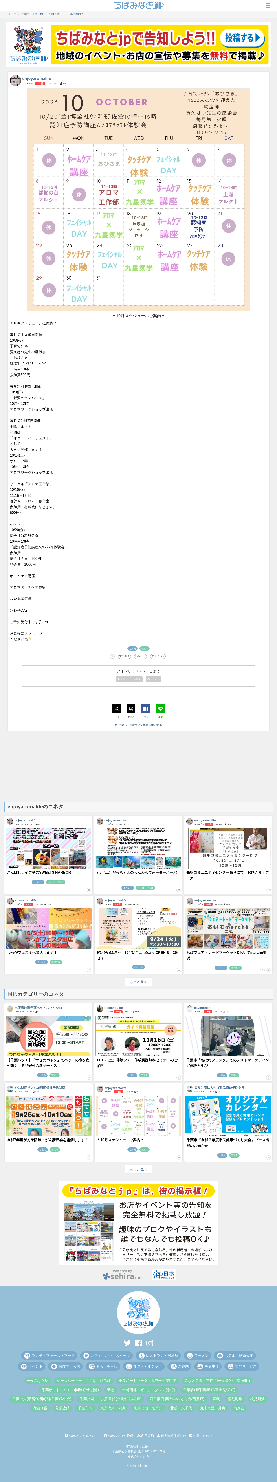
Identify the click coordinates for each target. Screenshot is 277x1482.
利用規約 (145, 1436)
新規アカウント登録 (129, 679)
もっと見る (138, 982)
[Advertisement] (138, 765)
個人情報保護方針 (171, 1436)
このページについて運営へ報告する (138, 725)
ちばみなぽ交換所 (118, 1436)
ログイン (153, 679)
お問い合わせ (200, 1436)
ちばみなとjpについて (82, 1436)
